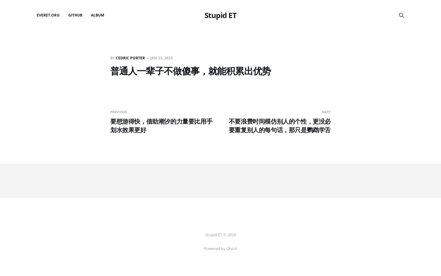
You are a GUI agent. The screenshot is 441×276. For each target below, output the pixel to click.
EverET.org (48, 15)
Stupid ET (221, 15)
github (75, 15)
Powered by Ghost (220, 248)
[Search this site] (401, 15)
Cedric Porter (130, 58)
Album (97, 15)
